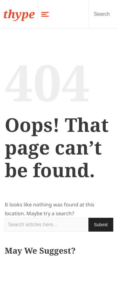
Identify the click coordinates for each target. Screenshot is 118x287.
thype (19, 14)
